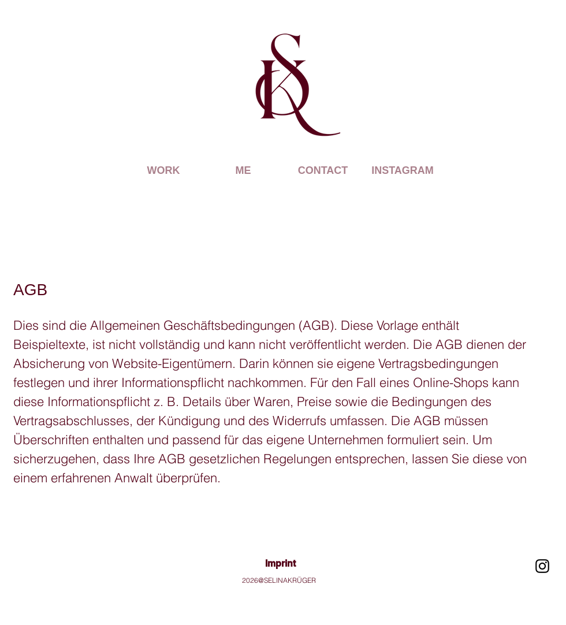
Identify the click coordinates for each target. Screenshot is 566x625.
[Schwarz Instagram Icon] (542, 566)
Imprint (280, 563)
